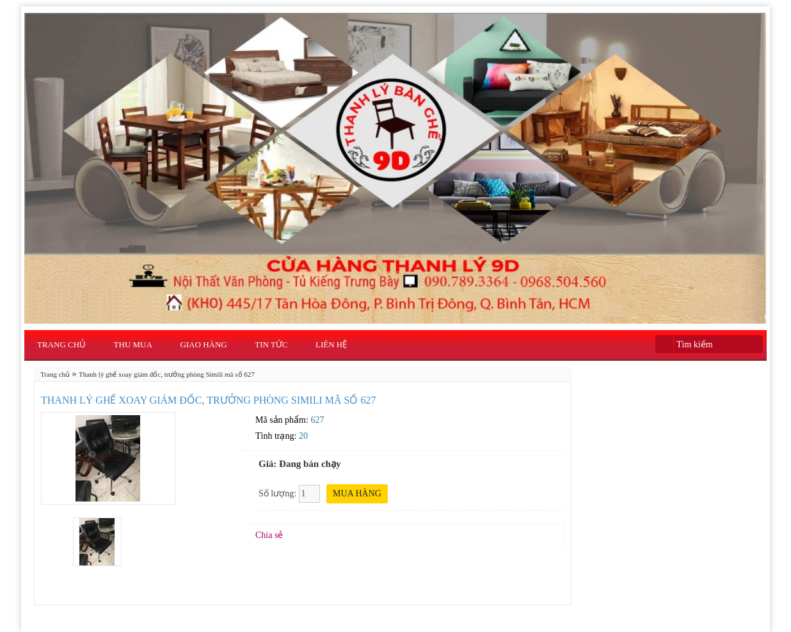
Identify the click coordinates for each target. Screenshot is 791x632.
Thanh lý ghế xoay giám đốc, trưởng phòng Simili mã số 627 (167, 374)
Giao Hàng (203, 344)
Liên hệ (331, 344)
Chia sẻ (269, 535)
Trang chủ (61, 344)
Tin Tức (271, 344)
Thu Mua (133, 344)
